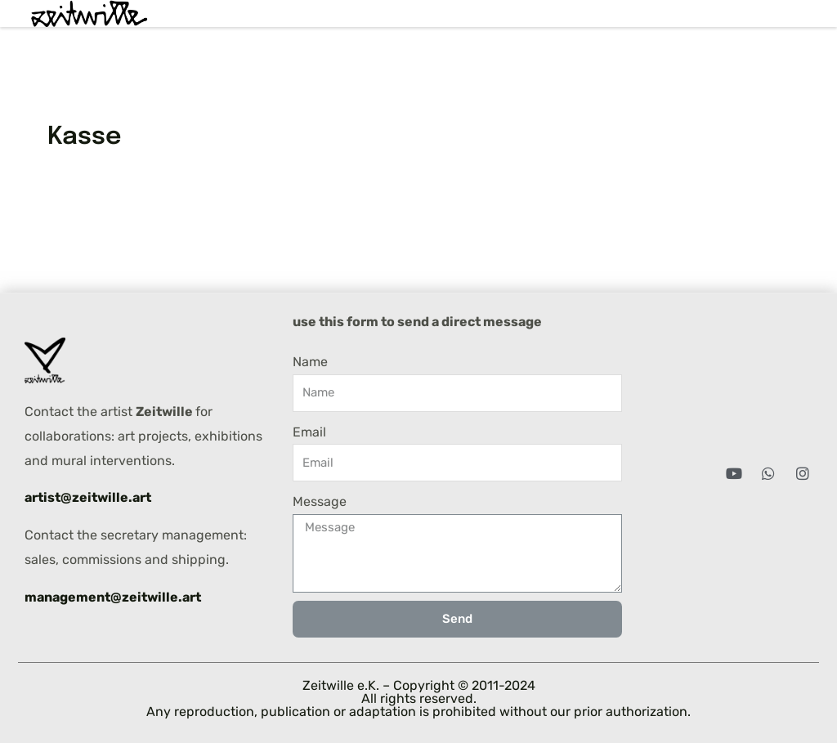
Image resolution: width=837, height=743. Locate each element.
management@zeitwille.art (113, 597)
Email (309, 432)
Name (310, 361)
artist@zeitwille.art (88, 497)
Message (320, 501)
